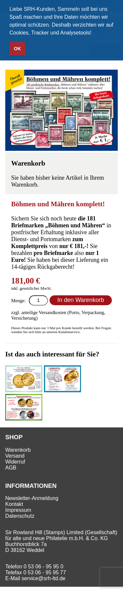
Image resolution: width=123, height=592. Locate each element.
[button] (94, 33)
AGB (10, 467)
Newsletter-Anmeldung (31, 498)
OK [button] (17, 48)
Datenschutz (19, 516)
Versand (15, 456)
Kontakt (14, 504)
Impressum (18, 510)
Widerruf (15, 462)
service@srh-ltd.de (44, 578)
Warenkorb (18, 450)
